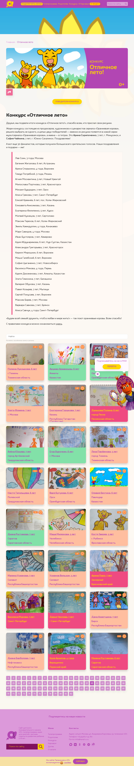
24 (8, 683)
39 (87, 683)
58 (66, 688)
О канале (52, 749)
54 (45, 688)
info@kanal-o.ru (82, 739)
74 (29, 693)
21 (113, 678)
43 (108, 683)
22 (118, 678)
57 (61, 688)
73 (24, 693)
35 (66, 683)
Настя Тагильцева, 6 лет (22, 493)
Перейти (111, 367)
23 (123, 678)
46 (123, 683)
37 (76, 683)
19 (102, 678)
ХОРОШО (80, 761)
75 (34, 693)
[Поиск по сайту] (115, 4)
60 (76, 688)
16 (87, 678)
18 (97, 678)
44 (113, 683)
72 (19, 693)
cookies (67, 762)
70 (8, 693)
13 (71, 678)
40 (92, 683)
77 (45, 693)
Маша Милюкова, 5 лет (63, 534)
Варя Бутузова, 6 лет (61, 493)
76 (40, 693)
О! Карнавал (84, 4)
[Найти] (126, 4)
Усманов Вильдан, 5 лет (63, 576)
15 (81, 678)
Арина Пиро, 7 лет (101, 576)
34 (61, 683)
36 (71, 683)
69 (123, 688)
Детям (51, 746)
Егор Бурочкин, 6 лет (62, 452)
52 (34, 688)
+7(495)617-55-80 (84, 737)
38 (81, 683)
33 (55, 683)
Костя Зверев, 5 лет (102, 534)
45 (118, 683)
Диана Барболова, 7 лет (21, 658)
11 (61, 678)
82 (71, 693)
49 (19, 688)
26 (19, 683)
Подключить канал (32, 4)
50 (24, 688)
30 (40, 683)
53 (40, 688)
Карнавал (52, 743)
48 (13, 688)
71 (13, 693)
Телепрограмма (50, 4)
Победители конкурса (67, 101)
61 (81, 688)
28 (29, 683)
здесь (59, 324)
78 (50, 693)
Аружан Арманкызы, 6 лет (64, 369)
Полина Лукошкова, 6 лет (22, 369)
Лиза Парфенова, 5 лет (104, 452)
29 (34, 683)
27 (24, 683)
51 (29, 688)
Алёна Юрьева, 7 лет (19, 452)
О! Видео (94, 4)
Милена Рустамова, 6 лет (105, 658)
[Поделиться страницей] (9, 92)
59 (71, 688)
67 (113, 688)
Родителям (63, 4)
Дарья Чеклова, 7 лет (62, 617)
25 (13, 683)
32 (50, 683)
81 (66, 693)
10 (55, 678)
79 (55, 693)
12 (66, 678)
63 (92, 688)
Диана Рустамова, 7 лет (21, 534)
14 (76, 678)
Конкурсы (73, 4)
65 (102, 688)
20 (108, 678)
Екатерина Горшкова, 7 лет (65, 410)
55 (50, 688)
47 (8, 688)
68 (118, 688)
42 (102, 683)
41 (97, 683)
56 (55, 688)
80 (61, 693)
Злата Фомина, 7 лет (19, 410)
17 (92, 678)
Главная (10, 42)
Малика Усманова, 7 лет (21, 576)
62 (87, 688)
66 (108, 688)
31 (45, 683)
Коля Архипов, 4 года (62, 658)
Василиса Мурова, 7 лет (21, 617)
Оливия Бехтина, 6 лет (104, 493)
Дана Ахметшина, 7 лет (104, 617)
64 (97, 688)
